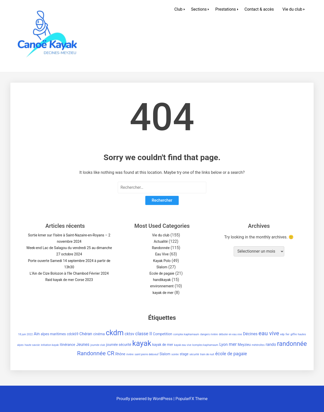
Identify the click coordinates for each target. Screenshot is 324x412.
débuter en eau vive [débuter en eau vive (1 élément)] (230, 334)
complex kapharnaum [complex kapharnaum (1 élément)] (186, 334)
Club (178, 9)
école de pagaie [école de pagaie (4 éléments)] (231, 353)
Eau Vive (162, 254)
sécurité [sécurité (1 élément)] (194, 354)
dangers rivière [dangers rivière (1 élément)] (209, 334)
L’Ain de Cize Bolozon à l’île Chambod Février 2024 (69, 273)
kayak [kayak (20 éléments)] (141, 343)
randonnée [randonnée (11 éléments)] (292, 343)
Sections (199, 9)
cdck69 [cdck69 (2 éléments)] (72, 334)
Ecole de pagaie (161, 273)
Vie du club (292, 9)
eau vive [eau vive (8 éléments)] (268, 333)
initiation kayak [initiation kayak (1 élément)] (50, 345)
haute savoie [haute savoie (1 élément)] (32, 345)
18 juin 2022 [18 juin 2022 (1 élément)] (25, 334)
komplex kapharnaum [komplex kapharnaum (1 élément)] (205, 345)
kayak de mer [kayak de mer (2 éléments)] (162, 345)
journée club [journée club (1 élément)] (97, 345)
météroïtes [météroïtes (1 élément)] (258, 345)
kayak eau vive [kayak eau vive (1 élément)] (182, 345)
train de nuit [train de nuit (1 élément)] (207, 354)
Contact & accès (259, 9)
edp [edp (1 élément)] (282, 334)
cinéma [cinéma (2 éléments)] (99, 334)
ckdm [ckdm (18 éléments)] (115, 332)
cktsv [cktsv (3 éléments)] (129, 333)
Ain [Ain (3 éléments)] (36, 333)
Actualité (161, 241)
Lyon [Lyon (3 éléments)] (223, 344)
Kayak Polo (162, 261)
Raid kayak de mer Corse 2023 (69, 280)
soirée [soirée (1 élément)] (175, 354)
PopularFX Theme (191, 398)
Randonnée (161, 248)
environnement (162, 286)
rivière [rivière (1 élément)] (130, 354)
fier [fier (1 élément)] (287, 334)
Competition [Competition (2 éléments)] (162, 334)
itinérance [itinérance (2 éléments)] (67, 345)
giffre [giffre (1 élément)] (293, 334)
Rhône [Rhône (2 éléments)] (120, 354)
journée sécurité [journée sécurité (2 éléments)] (118, 345)
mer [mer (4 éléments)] (233, 344)
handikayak (162, 280)
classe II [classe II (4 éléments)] (143, 333)
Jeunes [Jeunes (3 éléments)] (82, 344)
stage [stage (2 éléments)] (184, 354)
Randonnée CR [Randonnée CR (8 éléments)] (95, 353)
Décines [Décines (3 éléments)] (250, 333)
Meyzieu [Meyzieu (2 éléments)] (244, 345)
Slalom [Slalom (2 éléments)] (164, 354)
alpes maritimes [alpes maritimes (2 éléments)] (53, 334)
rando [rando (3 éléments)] (271, 344)
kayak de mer (163, 293)
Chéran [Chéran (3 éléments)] (85, 333)
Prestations (225, 9)
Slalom (161, 267)
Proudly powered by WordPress (144, 398)
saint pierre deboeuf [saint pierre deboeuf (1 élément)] (147, 354)
